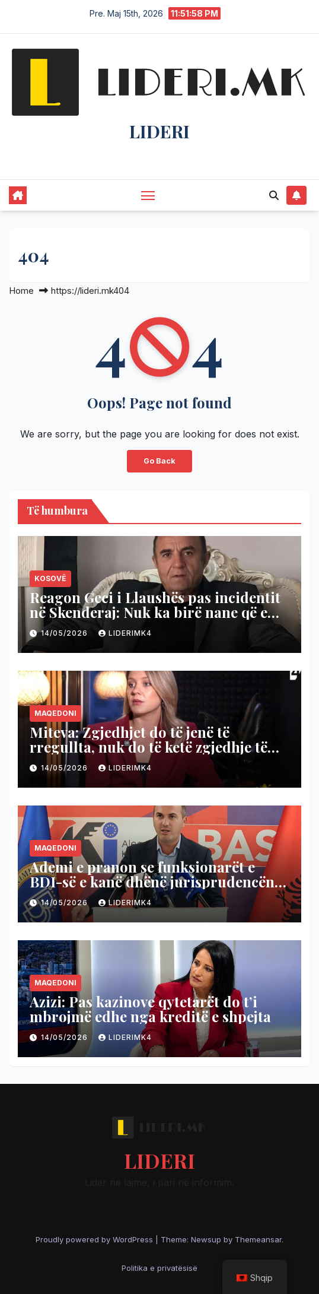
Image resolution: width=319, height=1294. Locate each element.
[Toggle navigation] (148, 195)
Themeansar (258, 1239)
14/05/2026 (65, 633)
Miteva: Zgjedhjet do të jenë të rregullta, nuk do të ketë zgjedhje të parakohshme (148, 746)
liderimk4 (125, 633)
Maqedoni (55, 713)
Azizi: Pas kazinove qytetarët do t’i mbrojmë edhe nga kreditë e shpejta (150, 1009)
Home (21, 290)
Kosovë (50, 578)
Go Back (159, 460)
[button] (274, 195)
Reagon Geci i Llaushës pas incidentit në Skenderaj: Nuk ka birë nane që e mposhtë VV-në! (155, 612)
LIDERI (159, 131)
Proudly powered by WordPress (95, 1239)
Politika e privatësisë (159, 1268)
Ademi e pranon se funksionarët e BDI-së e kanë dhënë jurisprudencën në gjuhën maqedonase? (152, 881)
